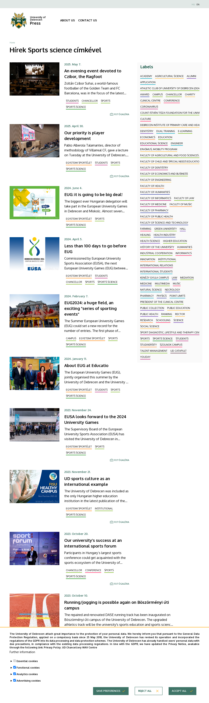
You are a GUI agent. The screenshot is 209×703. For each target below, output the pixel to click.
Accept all (179, 693)
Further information (22, 655)
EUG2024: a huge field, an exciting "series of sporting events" (90, 308)
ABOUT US (67, 20)
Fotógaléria (121, 114)
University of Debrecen (38, 18)
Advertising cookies (29, 683)
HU (193, 4)
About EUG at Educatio (86, 365)
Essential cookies (27, 664)
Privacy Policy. (52, 650)
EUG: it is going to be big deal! (93, 194)
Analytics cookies (27, 677)
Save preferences (108, 693)
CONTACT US (87, 20)
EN (198, 4)
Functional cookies (28, 670)
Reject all (144, 693)
